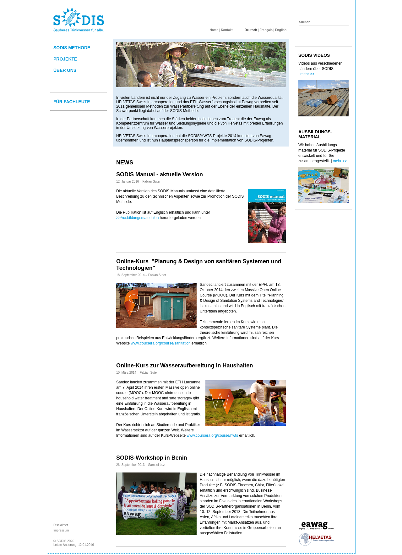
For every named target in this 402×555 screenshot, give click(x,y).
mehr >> (307, 74)
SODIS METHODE (71, 47)
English (280, 30)
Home (213, 30)
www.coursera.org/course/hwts (212, 435)
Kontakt (226, 30)
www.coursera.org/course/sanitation (160, 343)
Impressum (61, 530)
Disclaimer (60, 525)
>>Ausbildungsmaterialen (137, 218)
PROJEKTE (65, 58)
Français (266, 30)
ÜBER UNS (64, 70)
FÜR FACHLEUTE (71, 101)
